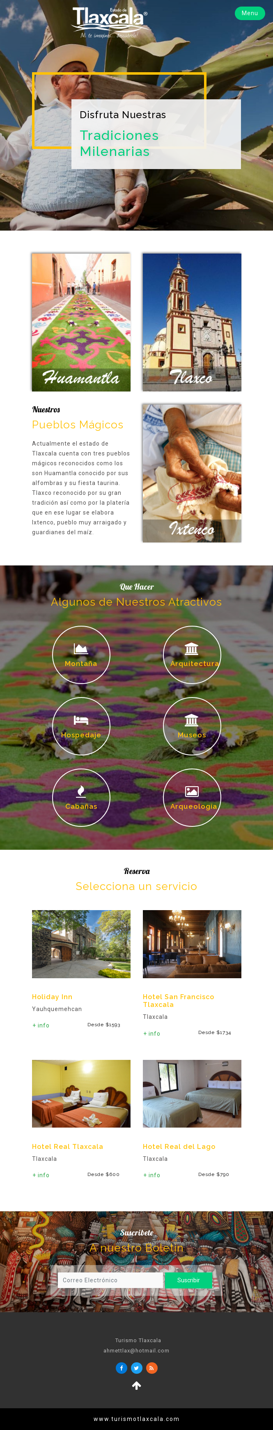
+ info (41, 1025)
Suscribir (185, 1280)
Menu (250, 13)
